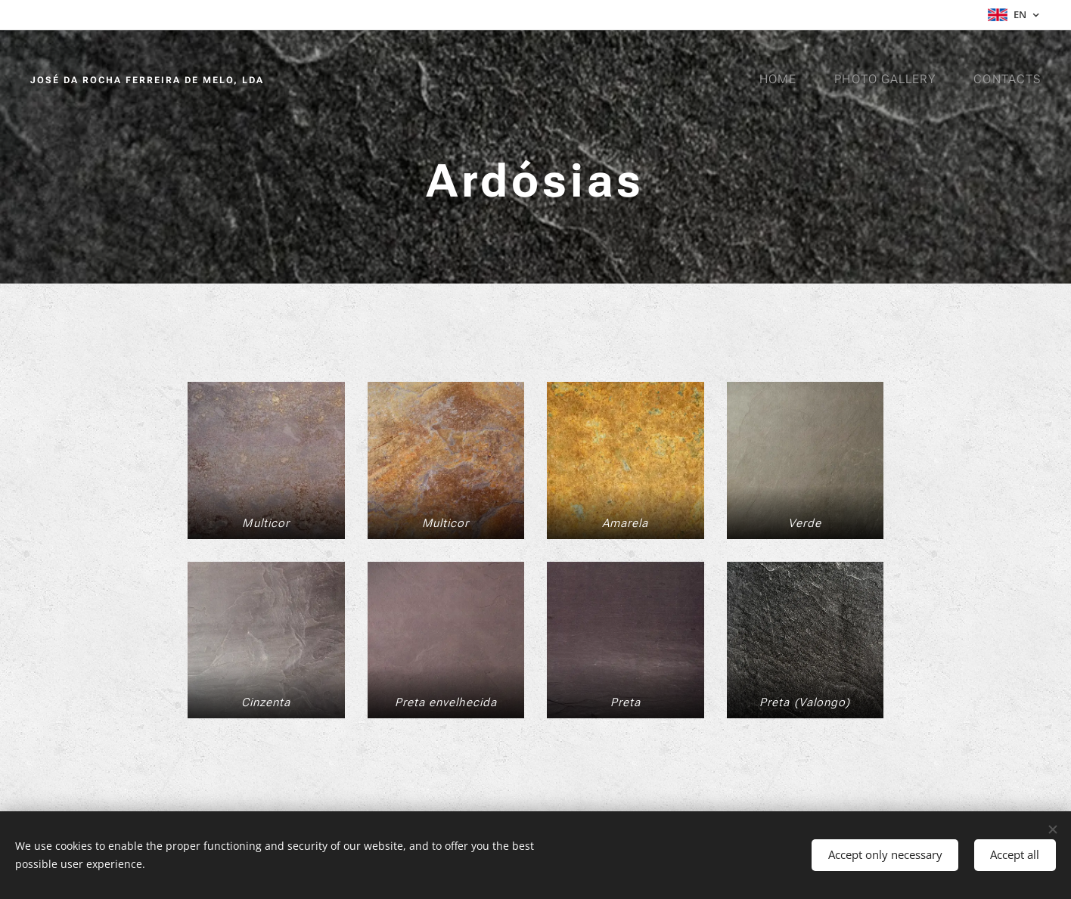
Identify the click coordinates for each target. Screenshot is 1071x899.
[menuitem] (781, 79)
